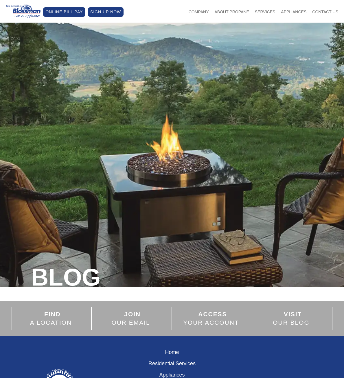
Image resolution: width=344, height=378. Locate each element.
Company (199, 12)
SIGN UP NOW (105, 12)
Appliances (293, 12)
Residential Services (172, 363)
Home (172, 352)
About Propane (232, 12)
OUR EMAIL (131, 318)
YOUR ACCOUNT (211, 318)
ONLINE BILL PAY (64, 12)
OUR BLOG (291, 318)
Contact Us (325, 12)
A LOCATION (51, 318)
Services (265, 12)
